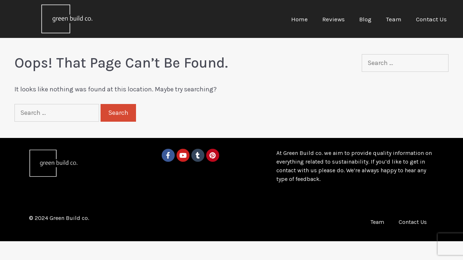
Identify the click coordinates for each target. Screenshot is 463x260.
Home (299, 19)
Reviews (333, 19)
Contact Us (431, 19)
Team (394, 19)
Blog (365, 19)
